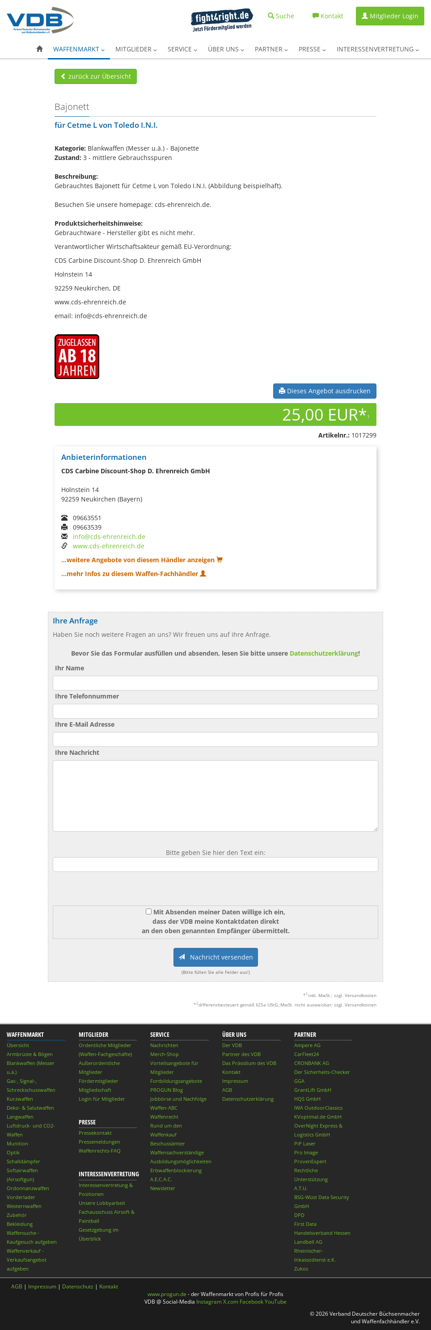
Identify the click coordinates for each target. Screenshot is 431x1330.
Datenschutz (77, 1286)
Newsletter (162, 1188)
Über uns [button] (226, 49)
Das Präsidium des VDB (249, 1063)
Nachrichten (164, 1045)
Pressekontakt (95, 1132)
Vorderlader (21, 1197)
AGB (227, 1089)
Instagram (209, 1301)
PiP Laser (305, 1143)
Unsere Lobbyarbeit (102, 1203)
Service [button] (182, 49)
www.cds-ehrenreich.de (108, 546)
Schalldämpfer (23, 1161)
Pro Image (306, 1152)
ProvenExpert (310, 1161)
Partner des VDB (241, 1054)
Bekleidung (20, 1224)
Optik (13, 1152)
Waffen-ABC (163, 1107)
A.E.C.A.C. (161, 1179)
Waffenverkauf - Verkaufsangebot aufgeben (26, 1259)
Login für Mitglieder (102, 1098)
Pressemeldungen (99, 1141)
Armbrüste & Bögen (30, 1054)
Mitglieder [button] (136, 49)
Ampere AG (307, 1045)
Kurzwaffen (20, 1098)
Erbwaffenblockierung (176, 1170)
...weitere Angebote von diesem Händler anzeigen (142, 560)
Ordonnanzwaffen (28, 1188)
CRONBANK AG (311, 1063)
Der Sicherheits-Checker (322, 1072)
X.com (230, 1301)
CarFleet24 (306, 1054)
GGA (299, 1080)
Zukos (301, 1268)
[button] (39, 49)
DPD (299, 1215)
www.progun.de (167, 1294)
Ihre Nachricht (77, 752)
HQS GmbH (307, 1098)
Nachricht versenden (215, 957)
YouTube (276, 1301)
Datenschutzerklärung (324, 653)
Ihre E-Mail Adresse (84, 724)
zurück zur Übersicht (95, 76)
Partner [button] (271, 49)
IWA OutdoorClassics (318, 1107)
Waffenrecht (164, 1116)
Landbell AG (308, 1241)
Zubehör (17, 1215)
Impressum (235, 1080)
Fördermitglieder (98, 1080)
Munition (17, 1143)
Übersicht (18, 1045)
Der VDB (232, 1045)
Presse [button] (312, 49)
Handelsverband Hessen (322, 1232)
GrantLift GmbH (312, 1089)
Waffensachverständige (177, 1152)
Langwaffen (20, 1116)
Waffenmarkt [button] (79, 49)
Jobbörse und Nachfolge (178, 1098)
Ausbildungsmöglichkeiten (180, 1161)
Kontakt (231, 1072)
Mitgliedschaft (95, 1089)
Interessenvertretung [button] (378, 49)
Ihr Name (69, 668)
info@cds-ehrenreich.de (109, 536)
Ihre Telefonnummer (87, 696)
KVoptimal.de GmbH (318, 1116)
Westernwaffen (24, 1206)
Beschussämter (167, 1143)
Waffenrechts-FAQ (100, 1150)
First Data (305, 1224)
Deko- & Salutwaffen (30, 1107)
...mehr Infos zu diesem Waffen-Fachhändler (133, 573)
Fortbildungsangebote (176, 1080)
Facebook (251, 1301)
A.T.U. (301, 1188)
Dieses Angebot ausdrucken (325, 391)
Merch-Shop (164, 1054)
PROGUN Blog (166, 1089)
